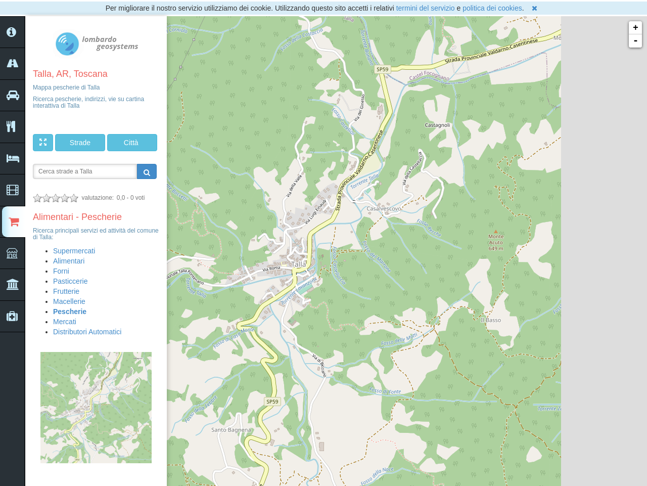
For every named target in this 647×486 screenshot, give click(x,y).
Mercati (64, 322)
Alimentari (68, 261)
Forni (61, 271)
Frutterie (66, 291)
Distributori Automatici (87, 332)
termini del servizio (425, 8)
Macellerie (69, 301)
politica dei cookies (492, 8)
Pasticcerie (70, 281)
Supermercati (74, 251)
